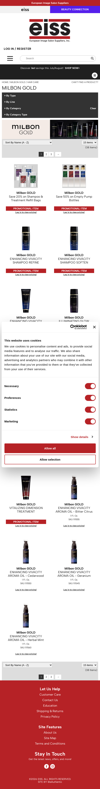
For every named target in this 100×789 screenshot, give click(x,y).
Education (50, 705)
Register (24, 48)
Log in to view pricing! (26, 212)
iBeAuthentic (55, 781)
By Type (11, 95)
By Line (10, 102)
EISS (25, 9)
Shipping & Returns (50, 711)
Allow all (50, 448)
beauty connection (75, 9)
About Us (50, 732)
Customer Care (50, 694)
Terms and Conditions (50, 743)
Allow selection (50, 459)
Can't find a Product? (85, 82)
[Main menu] (10, 58)
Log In (9, 48)
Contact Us (50, 700)
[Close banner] (94, 327)
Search (93, 58)
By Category (13, 108)
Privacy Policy (50, 716)
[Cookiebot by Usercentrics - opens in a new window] (70, 327)
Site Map (50, 738)
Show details (79, 436)
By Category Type (16, 114)
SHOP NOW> (72, 68)
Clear (93, 108)
